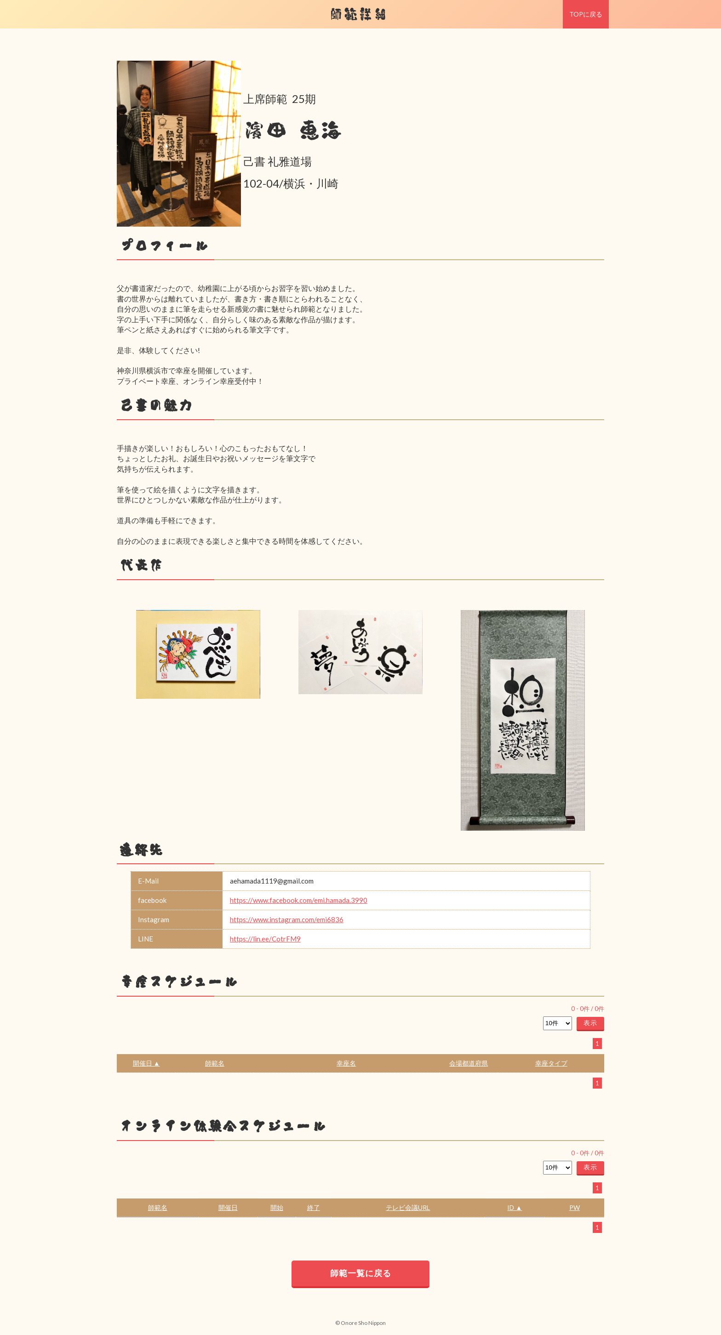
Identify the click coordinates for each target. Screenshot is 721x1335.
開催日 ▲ (146, 1063)
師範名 (214, 1063)
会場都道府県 (468, 1063)
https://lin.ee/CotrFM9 (265, 939)
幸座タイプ (551, 1063)
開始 (276, 1207)
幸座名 (346, 1063)
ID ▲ (514, 1207)
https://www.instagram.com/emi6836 (286, 919)
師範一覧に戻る (360, 1273)
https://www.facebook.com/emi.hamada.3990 (298, 900)
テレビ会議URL (408, 1207)
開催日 (228, 1207)
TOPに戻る (585, 14)
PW (574, 1207)
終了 (313, 1207)
